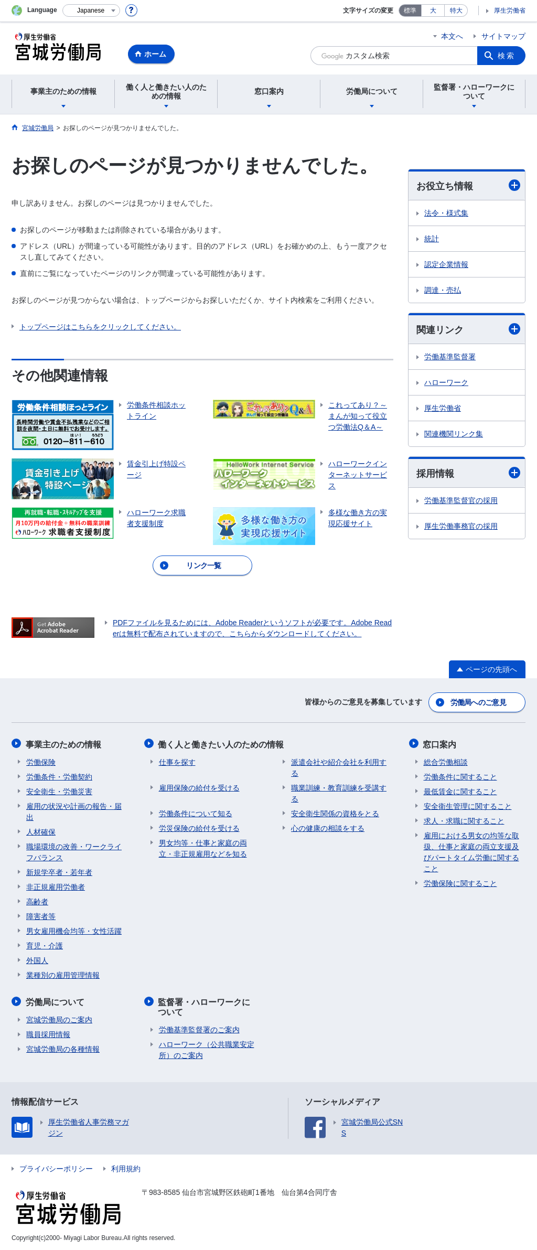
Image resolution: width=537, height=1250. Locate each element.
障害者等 (41, 915)
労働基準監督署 (450, 356)
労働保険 (41, 760)
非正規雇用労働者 (55, 885)
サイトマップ (503, 36)
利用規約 (126, 1167)
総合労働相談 (446, 760)
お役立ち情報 (468, 185)
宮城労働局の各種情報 (63, 1047)
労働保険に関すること (460, 882)
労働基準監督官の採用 (461, 501)
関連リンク (468, 329)
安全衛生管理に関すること (468, 804)
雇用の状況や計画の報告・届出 (74, 810)
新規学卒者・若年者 (59, 871)
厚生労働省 (509, 10)
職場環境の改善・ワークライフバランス (74, 850)
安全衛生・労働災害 (59, 790)
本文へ (452, 36)
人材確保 (41, 830)
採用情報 (468, 473)
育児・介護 (44, 944)
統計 (431, 238)
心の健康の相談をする (327, 826)
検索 (506, 55)
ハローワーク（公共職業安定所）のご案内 (206, 1048)
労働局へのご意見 (478, 702)
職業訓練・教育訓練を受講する (338, 792)
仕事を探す (177, 760)
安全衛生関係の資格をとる (335, 812)
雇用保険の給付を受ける (199, 786)
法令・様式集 (446, 213)
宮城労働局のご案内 (59, 1017)
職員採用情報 (48, 1032)
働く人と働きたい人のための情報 (222, 743)
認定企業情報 (446, 264)
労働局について (55, 1000)
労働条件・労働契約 (59, 775)
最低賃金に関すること (460, 790)
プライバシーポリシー (56, 1167)
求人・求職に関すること (464, 819)
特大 (456, 10)
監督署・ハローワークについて (209, 1005)
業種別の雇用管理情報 (63, 973)
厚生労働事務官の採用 (461, 526)
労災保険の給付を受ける (199, 826)
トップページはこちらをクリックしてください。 (100, 327)
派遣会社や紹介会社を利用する (338, 766)
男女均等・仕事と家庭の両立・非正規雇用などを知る (203, 847)
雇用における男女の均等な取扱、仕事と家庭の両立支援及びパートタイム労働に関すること (471, 850)
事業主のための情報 (64, 743)
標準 (410, 10)
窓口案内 (440, 743)
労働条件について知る (195, 812)
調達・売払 (442, 290)
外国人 (37, 959)
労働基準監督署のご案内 (199, 1028)
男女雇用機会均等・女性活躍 (74, 929)
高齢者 (37, 900)
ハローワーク (446, 382)
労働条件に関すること (460, 775)
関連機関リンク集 (453, 434)
